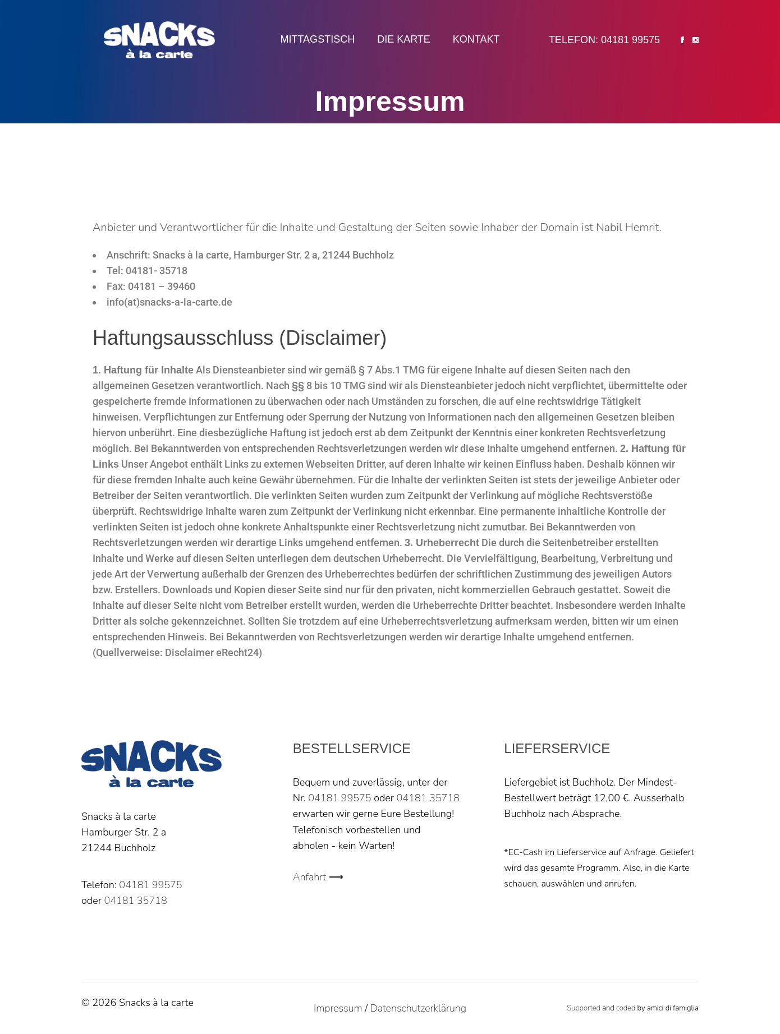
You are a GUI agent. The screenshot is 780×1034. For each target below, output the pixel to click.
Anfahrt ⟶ (318, 877)
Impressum (338, 1008)
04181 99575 (150, 885)
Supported (583, 1008)
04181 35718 (135, 900)
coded (625, 1008)
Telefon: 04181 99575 (604, 39)
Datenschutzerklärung (418, 1008)
